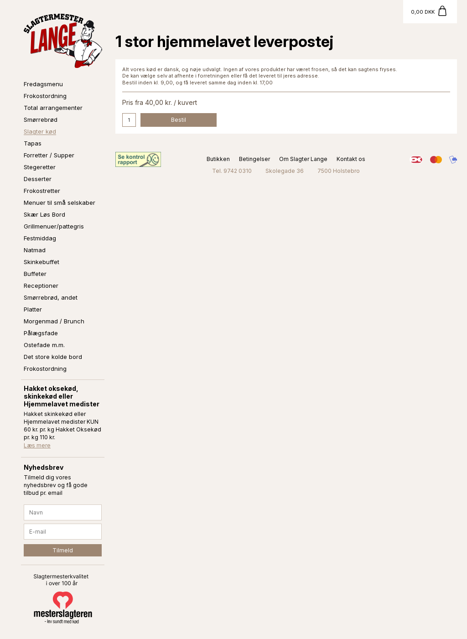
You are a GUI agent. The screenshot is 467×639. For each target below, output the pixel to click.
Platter (33, 309)
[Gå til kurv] (430, 11)
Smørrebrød (40, 119)
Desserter (38, 178)
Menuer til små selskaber (59, 202)
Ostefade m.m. (44, 344)
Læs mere (37, 445)
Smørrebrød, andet (51, 297)
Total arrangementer (53, 107)
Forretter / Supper (49, 155)
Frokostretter (42, 190)
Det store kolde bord (53, 356)
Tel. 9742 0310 (232, 170)
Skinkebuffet (41, 261)
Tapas (33, 143)
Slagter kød (40, 131)
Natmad (35, 250)
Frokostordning (45, 95)
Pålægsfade (41, 333)
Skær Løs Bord (44, 214)
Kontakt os (351, 159)
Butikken (218, 159)
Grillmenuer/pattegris (54, 226)
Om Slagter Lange (303, 159)
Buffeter (35, 273)
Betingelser (254, 159)
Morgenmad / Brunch (54, 321)
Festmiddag (40, 238)
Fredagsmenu (43, 84)
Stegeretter (40, 167)
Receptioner (41, 285)
